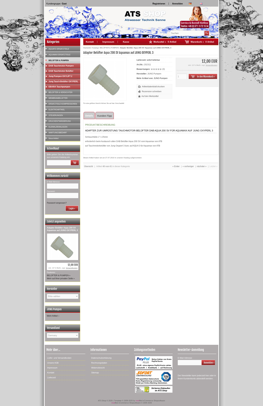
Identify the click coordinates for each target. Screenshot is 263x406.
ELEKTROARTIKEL (57, 110)
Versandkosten (72, 268)
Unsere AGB (53, 363)
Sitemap (95, 373)
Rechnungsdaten (99, 363)
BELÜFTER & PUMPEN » (58, 275)
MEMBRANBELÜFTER (58, 98)
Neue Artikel (53, 138)
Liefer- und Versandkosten (59, 358)
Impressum (108, 42)
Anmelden (177, 3)
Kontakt (90, 42)
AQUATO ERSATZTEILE (59, 49)
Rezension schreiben (151, 91)
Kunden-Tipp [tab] (104, 115)
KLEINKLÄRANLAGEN (58, 127)
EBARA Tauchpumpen (59, 87)
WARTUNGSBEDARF (58, 133)
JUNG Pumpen (161, 78)
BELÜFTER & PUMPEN (59, 60)
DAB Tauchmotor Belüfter (61, 71)
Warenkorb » (202, 42)
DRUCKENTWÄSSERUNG (60, 121)
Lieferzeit (51, 377)
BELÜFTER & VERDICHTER (60, 92)
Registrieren (158, 3)
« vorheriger (188, 166)
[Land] (62, 335)
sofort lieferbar (153, 60)
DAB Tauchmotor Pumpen (61, 66)
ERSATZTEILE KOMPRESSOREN (63, 104)
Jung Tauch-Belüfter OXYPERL (63, 81)
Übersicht (88, 166)
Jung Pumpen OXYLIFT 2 (60, 76)
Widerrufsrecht (98, 368)
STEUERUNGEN (56, 115)
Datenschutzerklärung (101, 358)
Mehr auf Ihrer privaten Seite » (61, 278)
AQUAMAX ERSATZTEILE (59, 55)
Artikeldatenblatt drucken (153, 86)
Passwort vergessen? (57, 203)
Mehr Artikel (52, 316)
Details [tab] (89, 115)
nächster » (201, 166)
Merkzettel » (165, 42)
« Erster (176, 166)
